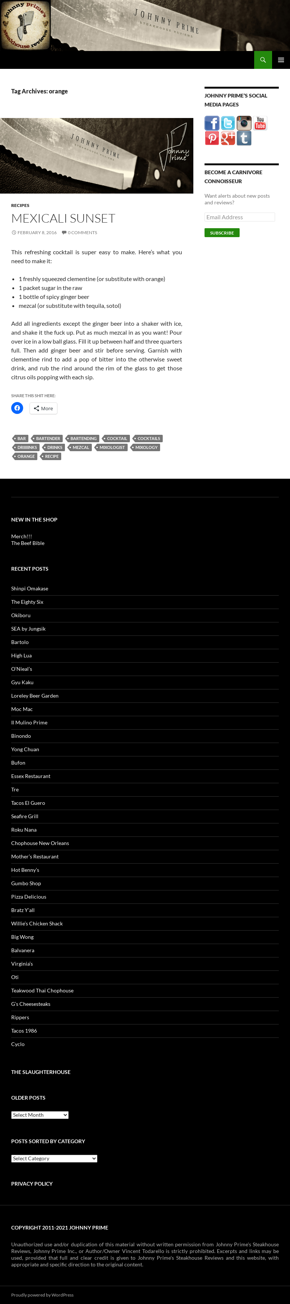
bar (22, 438)
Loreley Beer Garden (35, 695)
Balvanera (22, 950)
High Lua (21, 655)
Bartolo (20, 642)
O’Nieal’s (21, 669)
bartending (84, 438)
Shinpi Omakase (29, 588)
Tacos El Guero (28, 803)
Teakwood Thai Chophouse (42, 990)
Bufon (18, 762)
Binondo (21, 736)
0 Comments (82, 232)
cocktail (117, 438)
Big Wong (22, 937)
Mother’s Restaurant (35, 856)
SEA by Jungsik (28, 628)
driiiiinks (27, 447)
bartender (48, 438)
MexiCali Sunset (63, 218)
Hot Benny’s (25, 870)
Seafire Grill (24, 816)
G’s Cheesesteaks (30, 1004)
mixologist (112, 447)
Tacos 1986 (24, 1030)
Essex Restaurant (30, 776)
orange (26, 456)
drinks (54, 447)
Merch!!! (21, 536)
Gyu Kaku (22, 682)
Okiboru (21, 615)
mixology (146, 447)
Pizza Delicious (28, 896)
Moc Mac (22, 709)
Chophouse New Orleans (40, 843)
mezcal (81, 447)
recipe (52, 456)
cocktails (149, 438)
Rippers (20, 1017)
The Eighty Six (27, 602)
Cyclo (18, 1044)
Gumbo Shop (26, 883)
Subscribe (222, 233)
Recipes (20, 205)
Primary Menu (281, 60)
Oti (15, 977)
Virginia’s (22, 963)
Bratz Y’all (23, 910)
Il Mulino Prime (29, 722)
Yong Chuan (25, 749)
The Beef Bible (27, 543)
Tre (15, 789)
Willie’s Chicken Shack (37, 923)
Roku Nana (24, 829)
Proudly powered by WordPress (42, 1295)
